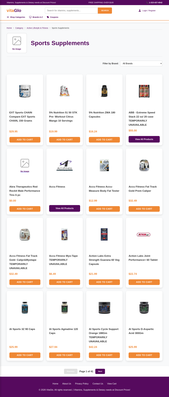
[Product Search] (71, 10)
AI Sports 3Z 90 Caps (22, 329)
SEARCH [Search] (105, 11)
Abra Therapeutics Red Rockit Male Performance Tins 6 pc (24, 190)
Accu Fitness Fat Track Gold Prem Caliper (143, 188)
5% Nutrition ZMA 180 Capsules (102, 114)
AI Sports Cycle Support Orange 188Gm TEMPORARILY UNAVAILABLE (104, 335)
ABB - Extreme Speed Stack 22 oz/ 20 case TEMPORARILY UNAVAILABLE (142, 118)
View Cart (112, 384)
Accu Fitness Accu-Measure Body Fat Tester (104, 188)
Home (9, 28)
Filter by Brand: (111, 63)
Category (19, 28)
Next (100, 371)
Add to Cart (25, 140)
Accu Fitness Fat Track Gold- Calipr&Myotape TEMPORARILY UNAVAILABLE (23, 262)
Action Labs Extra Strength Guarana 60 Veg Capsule (104, 259)
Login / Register (147, 10)
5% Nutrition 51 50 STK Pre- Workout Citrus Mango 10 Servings (63, 116)
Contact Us (97, 384)
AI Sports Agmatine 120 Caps (63, 331)
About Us (66, 384)
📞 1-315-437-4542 (154, 2)
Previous (70, 371)
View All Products (144, 139)
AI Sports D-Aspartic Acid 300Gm (141, 331)
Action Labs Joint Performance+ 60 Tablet (143, 257)
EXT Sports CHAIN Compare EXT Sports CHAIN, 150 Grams (22, 116)
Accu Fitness (57, 186)
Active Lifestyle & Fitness (37, 28)
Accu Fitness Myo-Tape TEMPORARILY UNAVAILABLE (63, 259)
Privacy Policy (82, 384)
